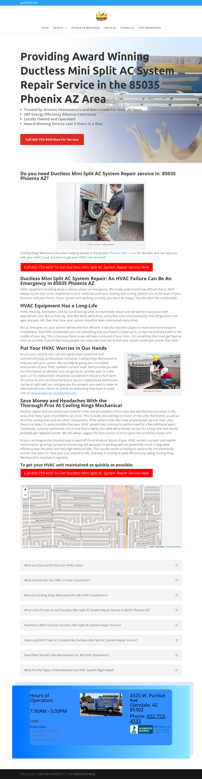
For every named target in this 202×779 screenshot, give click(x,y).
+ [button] (25, 490)
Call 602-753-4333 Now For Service (52, 139)
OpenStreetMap (174, 547)
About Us (110, 27)
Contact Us (127, 27)
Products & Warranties (86, 27)
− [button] (25, 495)
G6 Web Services (49, 774)
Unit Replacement (150, 27)
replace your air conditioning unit (53, 393)
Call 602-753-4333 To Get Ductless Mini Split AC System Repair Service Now (86, 267)
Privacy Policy (38, 726)
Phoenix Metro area (122, 253)
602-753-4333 (148, 718)
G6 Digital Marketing (82, 774)
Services (58, 27)
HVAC (41, 359)
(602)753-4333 (30, 2)
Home (45, 27)
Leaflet (151, 547)
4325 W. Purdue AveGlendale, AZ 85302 (147, 702)
